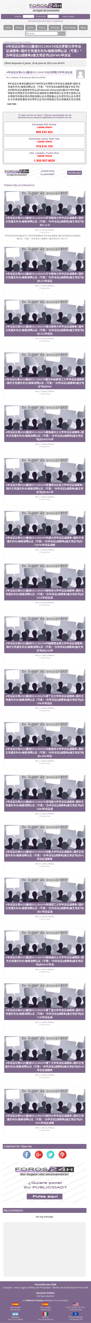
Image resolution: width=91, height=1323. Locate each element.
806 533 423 (44, 132)
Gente (30, 27)
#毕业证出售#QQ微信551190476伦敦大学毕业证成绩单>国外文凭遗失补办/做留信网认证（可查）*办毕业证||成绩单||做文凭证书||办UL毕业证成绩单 (44, 855)
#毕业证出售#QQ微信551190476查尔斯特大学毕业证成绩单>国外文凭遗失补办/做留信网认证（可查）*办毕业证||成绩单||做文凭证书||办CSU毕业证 (45, 330)
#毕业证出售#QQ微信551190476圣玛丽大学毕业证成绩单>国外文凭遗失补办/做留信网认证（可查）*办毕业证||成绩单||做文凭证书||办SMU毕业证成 (45, 805)
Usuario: (18, 16)
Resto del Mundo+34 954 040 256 (76, 1316)
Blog (83, 27)
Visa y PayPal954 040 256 (45, 1307)
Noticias (54, 27)
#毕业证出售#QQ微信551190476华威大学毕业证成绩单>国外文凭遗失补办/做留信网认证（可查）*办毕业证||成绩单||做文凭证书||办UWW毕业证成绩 (45, 541)
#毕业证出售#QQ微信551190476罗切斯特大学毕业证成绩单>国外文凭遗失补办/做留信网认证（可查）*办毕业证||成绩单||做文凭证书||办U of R (45, 221)
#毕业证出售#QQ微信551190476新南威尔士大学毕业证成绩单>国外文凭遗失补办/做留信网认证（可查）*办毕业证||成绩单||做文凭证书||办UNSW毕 (45, 435)
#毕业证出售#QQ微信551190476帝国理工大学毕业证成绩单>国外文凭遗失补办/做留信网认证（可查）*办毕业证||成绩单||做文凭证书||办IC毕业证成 (45, 908)
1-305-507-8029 (44, 160)
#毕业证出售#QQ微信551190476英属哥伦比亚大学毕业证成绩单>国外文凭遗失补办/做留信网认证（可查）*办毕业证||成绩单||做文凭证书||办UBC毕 (45, 488)
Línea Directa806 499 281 (15, 1307)
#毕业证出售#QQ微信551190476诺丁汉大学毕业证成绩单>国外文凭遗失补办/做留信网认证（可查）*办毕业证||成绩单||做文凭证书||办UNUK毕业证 (45, 699)
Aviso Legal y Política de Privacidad (32, 1287)
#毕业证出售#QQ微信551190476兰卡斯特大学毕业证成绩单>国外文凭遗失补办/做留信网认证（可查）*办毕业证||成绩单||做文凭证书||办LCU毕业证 (45, 277)
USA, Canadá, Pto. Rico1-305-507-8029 (75, 1307)
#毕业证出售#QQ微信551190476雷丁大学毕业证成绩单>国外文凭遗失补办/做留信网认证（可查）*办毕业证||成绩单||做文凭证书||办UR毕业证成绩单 (44, 1066)
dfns (8, 77)
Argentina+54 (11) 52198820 (15, 1316)
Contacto (7, 1287)
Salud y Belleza (10, 42)
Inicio (8, 27)
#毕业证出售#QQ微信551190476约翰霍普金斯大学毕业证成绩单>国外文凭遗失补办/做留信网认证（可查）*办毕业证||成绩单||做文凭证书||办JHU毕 (45, 647)
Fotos (42, 27)
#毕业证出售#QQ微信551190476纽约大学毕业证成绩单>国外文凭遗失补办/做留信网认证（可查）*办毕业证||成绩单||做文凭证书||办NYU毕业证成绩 (45, 1119)
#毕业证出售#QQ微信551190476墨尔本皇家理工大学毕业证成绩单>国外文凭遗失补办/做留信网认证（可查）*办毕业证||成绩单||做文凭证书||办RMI (44, 383)
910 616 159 (44, 146)
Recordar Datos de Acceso (40, 21)
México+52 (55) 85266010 (45, 1316)
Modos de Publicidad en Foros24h (70, 1287)
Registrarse (58, 21)
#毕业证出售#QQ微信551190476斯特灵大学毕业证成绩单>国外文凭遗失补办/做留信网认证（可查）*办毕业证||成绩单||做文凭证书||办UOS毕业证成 (45, 594)
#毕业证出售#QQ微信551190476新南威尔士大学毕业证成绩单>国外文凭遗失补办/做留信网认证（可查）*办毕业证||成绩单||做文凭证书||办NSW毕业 (45, 961)
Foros (19, 27)
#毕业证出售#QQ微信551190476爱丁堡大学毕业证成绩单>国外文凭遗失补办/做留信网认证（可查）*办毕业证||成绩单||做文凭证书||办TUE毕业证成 (45, 1013)
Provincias (70, 27)
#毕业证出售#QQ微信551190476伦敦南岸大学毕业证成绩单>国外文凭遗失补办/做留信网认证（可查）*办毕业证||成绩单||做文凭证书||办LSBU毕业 (45, 752)
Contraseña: (41, 16)
